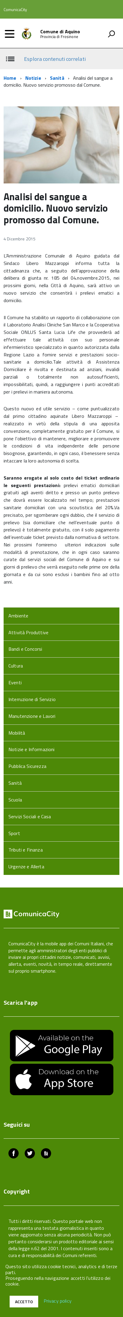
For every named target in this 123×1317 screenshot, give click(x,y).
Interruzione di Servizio (32, 699)
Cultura (15, 665)
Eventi (15, 682)
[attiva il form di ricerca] (111, 34)
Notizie (33, 78)
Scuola (15, 799)
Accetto (24, 1301)
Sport (14, 833)
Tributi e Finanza (25, 849)
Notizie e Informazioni (31, 749)
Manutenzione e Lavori (31, 716)
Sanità (57, 78)
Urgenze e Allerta (26, 866)
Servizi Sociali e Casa (29, 816)
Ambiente (18, 615)
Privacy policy (58, 1301)
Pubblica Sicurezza (27, 766)
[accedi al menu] (9, 34)
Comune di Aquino (60, 31)
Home (10, 78)
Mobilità (16, 732)
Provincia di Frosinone (59, 37)
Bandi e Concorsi (25, 649)
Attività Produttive (28, 632)
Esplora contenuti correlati (54, 59)
